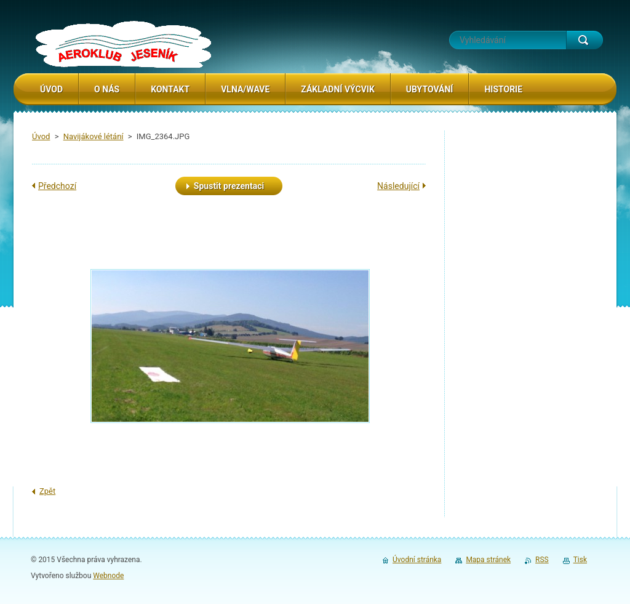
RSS (542, 559)
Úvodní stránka (417, 559)
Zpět (47, 491)
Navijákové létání (93, 136)
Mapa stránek (488, 559)
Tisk (580, 559)
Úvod (41, 136)
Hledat (584, 40)
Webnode (108, 575)
